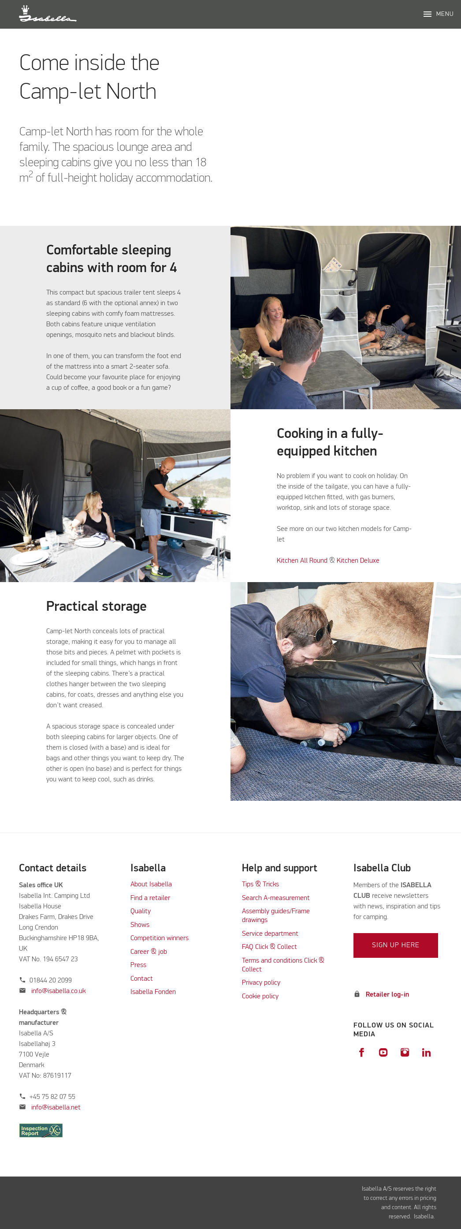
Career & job (148, 952)
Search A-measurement (277, 898)
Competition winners (159, 938)
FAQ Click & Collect (269, 947)
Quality (140, 911)
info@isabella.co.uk (58, 991)
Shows (139, 925)
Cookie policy (260, 996)
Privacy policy (261, 982)
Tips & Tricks (260, 884)
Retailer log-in (387, 994)
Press (138, 965)
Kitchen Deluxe (358, 560)
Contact (141, 978)
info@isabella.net (56, 1107)
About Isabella (151, 884)
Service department (270, 934)
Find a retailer (150, 898)
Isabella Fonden (153, 992)
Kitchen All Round (302, 560)
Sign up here (396, 945)
